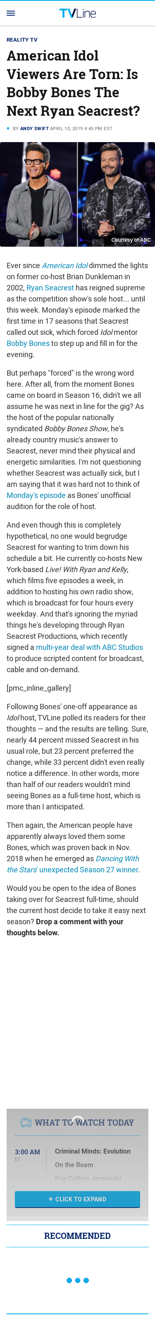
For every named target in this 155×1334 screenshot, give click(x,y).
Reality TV (22, 40)
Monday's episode (36, 495)
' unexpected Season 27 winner (73, 864)
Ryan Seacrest (50, 288)
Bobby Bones (28, 343)
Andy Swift (34, 128)
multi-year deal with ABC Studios (89, 647)
